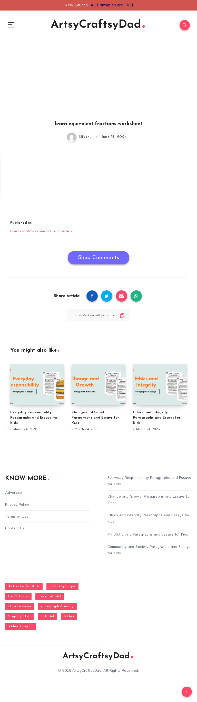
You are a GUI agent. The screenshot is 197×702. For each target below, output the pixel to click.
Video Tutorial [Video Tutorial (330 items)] (20, 628)
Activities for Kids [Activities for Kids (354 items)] (24, 588)
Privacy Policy (17, 506)
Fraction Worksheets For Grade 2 (43, 233)
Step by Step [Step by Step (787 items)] (19, 618)
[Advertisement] (98, 87)
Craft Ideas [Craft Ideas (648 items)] (18, 598)
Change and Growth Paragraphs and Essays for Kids (95, 419)
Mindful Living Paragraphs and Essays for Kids (147, 536)
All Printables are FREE (112, 5)
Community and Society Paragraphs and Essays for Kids (149, 552)
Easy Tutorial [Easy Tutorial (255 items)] (49, 598)
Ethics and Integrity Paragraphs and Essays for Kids (157, 419)
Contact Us (15, 530)
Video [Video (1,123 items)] (69, 618)
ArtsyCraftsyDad (97, 25)
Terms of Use (16, 518)
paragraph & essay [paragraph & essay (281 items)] (57, 608)
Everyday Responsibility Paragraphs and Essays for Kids (34, 419)
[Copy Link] (98, 317)
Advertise (13, 494)
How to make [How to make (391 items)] (19, 608)
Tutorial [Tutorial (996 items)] (47, 618)
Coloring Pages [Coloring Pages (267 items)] (62, 588)
